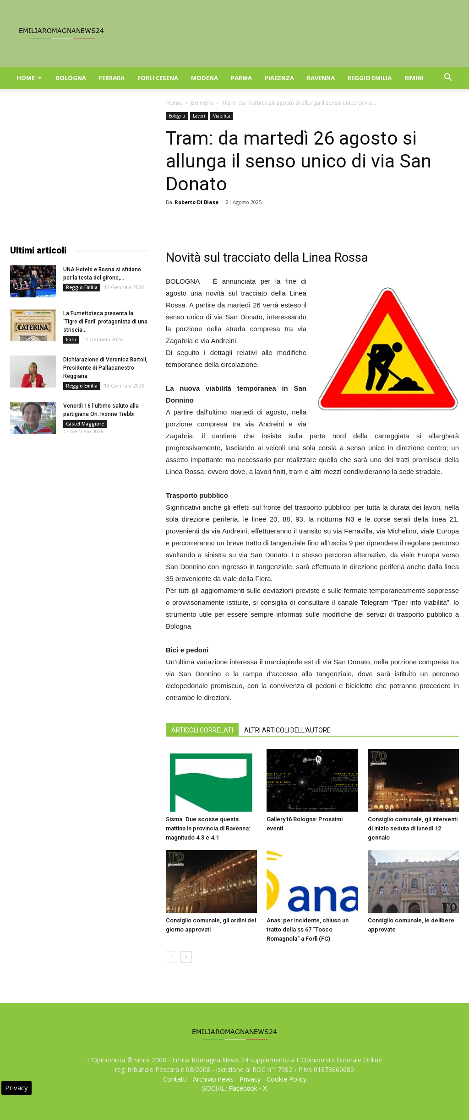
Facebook (243, 1088)
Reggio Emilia (370, 78)
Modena (204, 78)
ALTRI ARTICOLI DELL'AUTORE (287, 730)
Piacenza (279, 78)
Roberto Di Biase (196, 202)
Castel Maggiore (85, 423)
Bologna (70, 78)
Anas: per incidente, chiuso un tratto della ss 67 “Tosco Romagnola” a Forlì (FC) (308, 929)
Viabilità (221, 116)
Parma (241, 78)
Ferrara (112, 78)
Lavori (199, 116)
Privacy (250, 1079)
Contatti (175, 1079)
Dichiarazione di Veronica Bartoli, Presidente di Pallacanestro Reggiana (105, 367)
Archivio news (213, 1079)
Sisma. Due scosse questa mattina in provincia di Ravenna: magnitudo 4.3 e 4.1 (208, 828)
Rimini (414, 78)
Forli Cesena (157, 78)
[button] (448, 78)
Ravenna (321, 78)
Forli (71, 339)
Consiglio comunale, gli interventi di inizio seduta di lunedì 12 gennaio (413, 828)
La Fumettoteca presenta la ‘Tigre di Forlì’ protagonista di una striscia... (105, 321)
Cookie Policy (286, 1079)
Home (29, 78)
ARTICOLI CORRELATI (202, 730)
